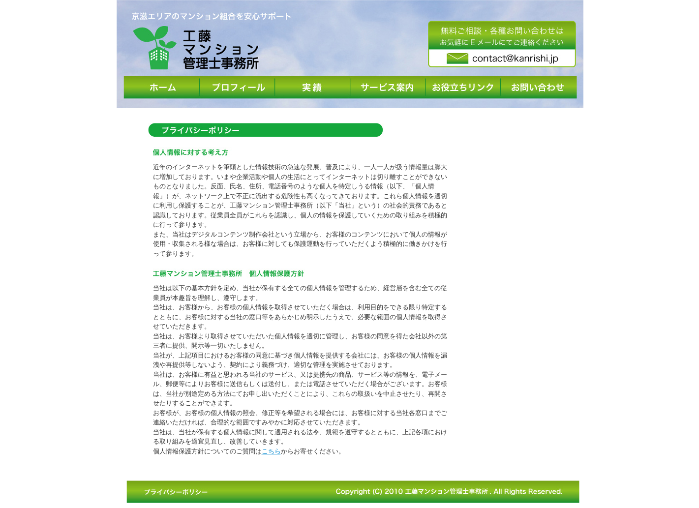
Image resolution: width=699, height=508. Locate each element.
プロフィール (237, 87)
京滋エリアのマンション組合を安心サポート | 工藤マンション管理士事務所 (212, 40)
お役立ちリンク (463, 87)
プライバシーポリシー (181, 492)
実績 (312, 87)
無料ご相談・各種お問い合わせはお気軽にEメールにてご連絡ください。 (502, 44)
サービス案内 (387, 87)
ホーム (162, 87)
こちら (271, 451)
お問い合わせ (539, 87)
